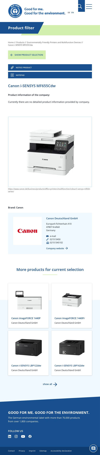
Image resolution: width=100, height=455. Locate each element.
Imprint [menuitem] (32, 451)
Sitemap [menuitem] (43, 451)
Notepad (20, 75)
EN (72, 12)
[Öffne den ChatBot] (93, 448)
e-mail (53, 236)
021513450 (55, 239)
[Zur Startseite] (37, 11)
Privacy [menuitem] (22, 451)
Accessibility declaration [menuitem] (61, 451)
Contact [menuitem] (11, 451)
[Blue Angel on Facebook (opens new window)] (30, 436)
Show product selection (29, 54)
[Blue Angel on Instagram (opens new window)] (16, 436)
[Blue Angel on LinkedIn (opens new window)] (9, 436)
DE (69, 12)
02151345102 (56, 242)
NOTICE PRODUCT (24, 67)
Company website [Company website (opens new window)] (55, 248)
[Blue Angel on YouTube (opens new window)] (23, 436)
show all (47, 384)
